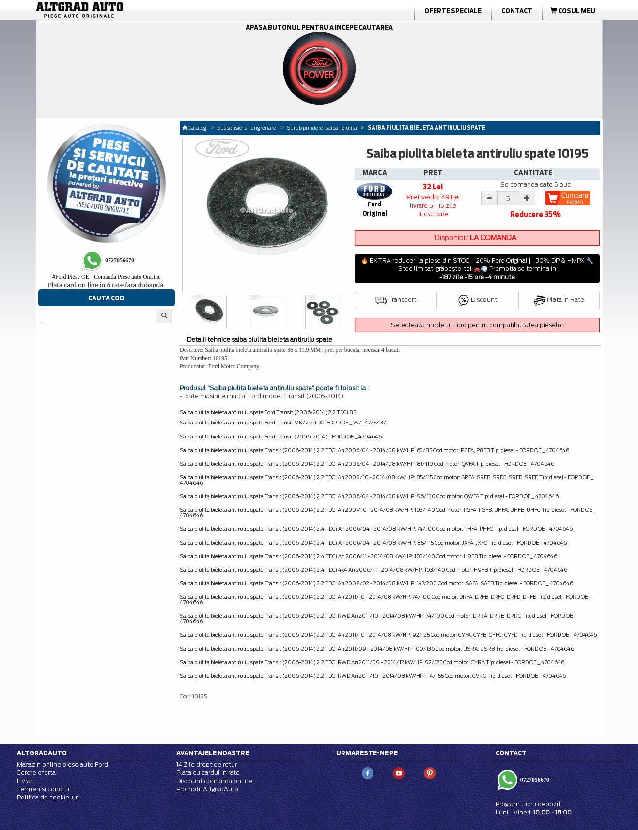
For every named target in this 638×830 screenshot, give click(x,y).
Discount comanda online (214, 780)
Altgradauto (42, 753)
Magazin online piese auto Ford (62, 764)
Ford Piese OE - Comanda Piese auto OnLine (106, 276)
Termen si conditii (43, 789)
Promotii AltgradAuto (207, 789)
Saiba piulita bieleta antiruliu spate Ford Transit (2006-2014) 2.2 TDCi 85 (268, 412)
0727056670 (534, 779)
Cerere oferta (36, 772)
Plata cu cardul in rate (208, 772)
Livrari (25, 780)
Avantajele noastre (212, 753)
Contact (516, 11)
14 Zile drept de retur (206, 764)
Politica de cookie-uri (48, 797)
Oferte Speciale (453, 11)
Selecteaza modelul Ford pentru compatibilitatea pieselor (477, 325)
